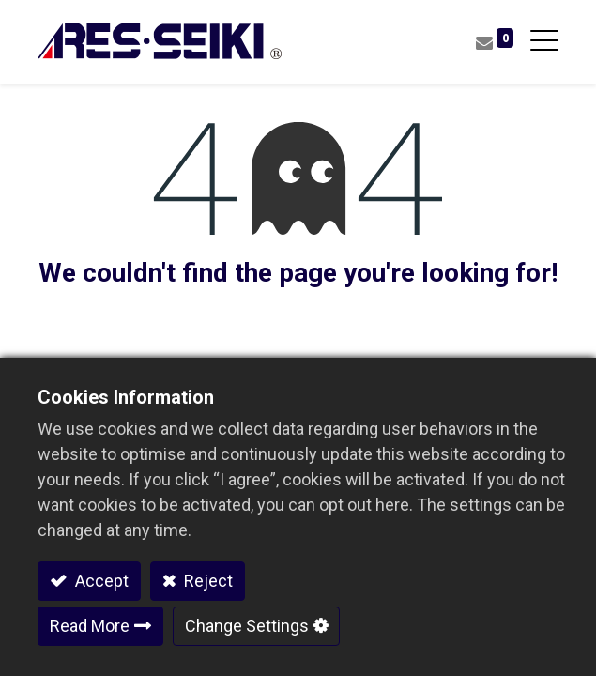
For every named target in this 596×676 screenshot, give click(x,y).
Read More (90, 626)
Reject (206, 581)
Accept (100, 581)
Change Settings (247, 626)
